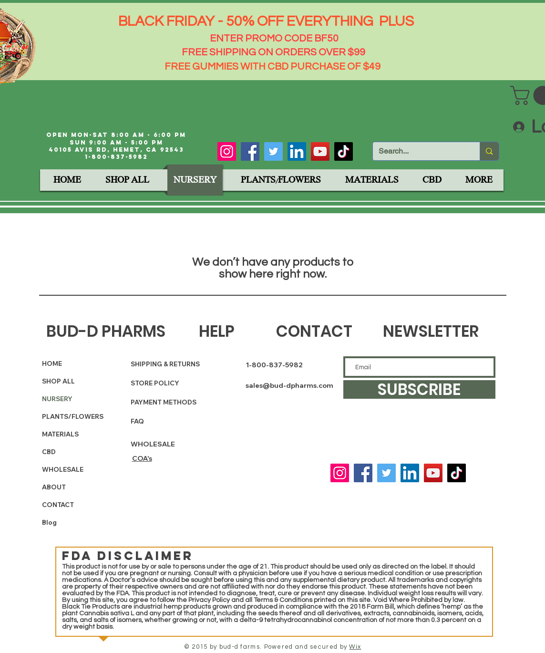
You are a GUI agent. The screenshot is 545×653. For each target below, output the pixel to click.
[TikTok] (343, 151)
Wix (355, 646)
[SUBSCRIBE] (419, 389)
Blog (49, 522)
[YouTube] (320, 151)
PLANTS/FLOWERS (65, 416)
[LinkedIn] (297, 151)
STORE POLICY (156, 383)
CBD (49, 452)
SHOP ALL (58, 381)
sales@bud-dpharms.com (289, 385)
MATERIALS (60, 434)
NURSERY (57, 399)
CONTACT (58, 504)
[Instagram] (226, 151)
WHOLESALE (62, 469)
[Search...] (419, 151)
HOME (52, 363)
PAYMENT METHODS (163, 402)
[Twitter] (273, 151)
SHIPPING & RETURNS (165, 364)
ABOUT (54, 487)
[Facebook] (250, 151)
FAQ (137, 421)
